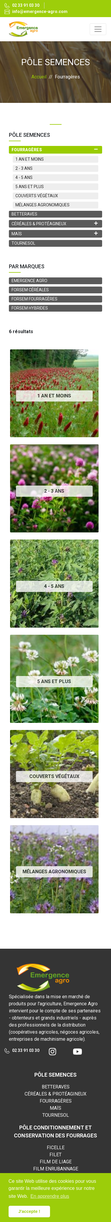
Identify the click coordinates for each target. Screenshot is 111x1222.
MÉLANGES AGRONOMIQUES (42, 205)
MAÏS (55, 1108)
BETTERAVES (24, 214)
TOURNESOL (23, 243)
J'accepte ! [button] (29, 1211)
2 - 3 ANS (24, 168)
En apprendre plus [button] (49, 1196)
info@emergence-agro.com (35, 11)
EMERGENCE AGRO (29, 280)
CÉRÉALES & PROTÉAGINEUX (55, 1094)
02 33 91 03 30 (21, 6)
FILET (55, 1154)
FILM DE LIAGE (56, 1162)
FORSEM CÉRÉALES (30, 289)
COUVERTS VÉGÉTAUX (36, 195)
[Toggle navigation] (98, 29)
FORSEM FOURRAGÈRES (34, 299)
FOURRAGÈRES (56, 1101)
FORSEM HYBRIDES (30, 308)
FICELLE (56, 1147)
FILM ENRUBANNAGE (55, 1169)
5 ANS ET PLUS (29, 186)
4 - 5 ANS (24, 177)
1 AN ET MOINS (29, 159)
